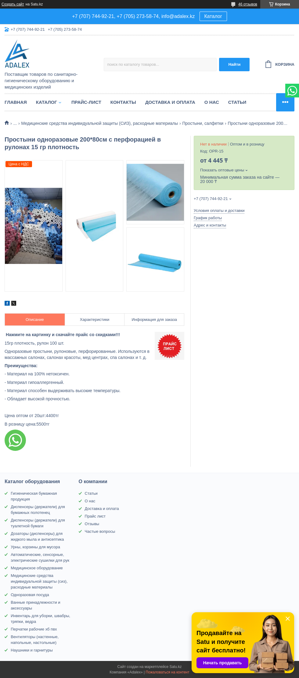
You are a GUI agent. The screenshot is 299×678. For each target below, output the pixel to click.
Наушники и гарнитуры (32, 650)
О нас (211, 102)
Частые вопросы (100, 531)
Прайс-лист (86, 102)
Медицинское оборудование (37, 568)
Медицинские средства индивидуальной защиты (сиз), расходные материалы (39, 581)
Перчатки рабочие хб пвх (34, 629)
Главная (16, 102)
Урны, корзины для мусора (35, 547)
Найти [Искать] (234, 64)
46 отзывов (247, 4)
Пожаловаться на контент (167, 672)
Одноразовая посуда (30, 594)
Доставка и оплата (170, 102)
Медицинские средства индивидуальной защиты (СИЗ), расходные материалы (99, 123)
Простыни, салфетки (203, 123)
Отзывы (92, 524)
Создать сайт (13, 4)
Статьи (237, 102)
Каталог (213, 16)
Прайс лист (95, 516)
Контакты (123, 102)
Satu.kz (175, 667)
